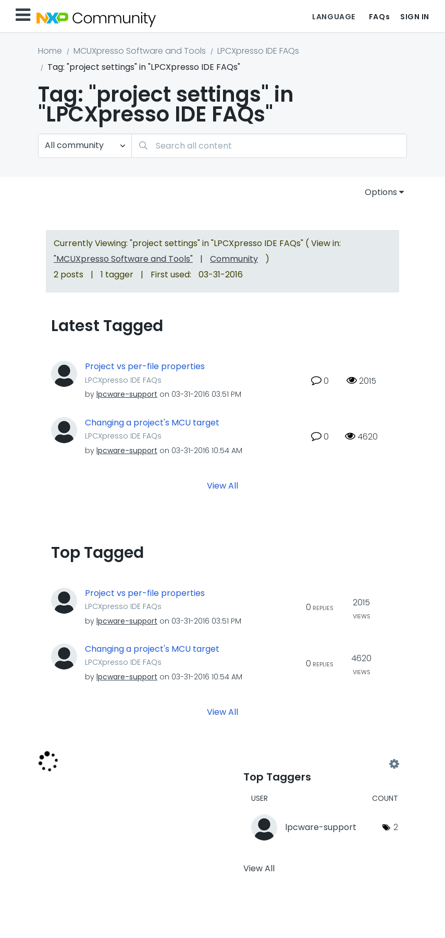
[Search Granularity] (85, 145)
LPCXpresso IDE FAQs (258, 51)
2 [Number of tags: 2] (395, 827)
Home (50, 51)
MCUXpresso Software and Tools (139, 51)
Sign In (414, 16)
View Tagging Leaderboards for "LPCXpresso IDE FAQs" (318, 763)
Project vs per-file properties (145, 366)
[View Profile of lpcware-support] (126, 394)
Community (234, 259)
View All (222, 485)
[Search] (269, 145)
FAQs (379, 16)
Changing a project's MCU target (152, 423)
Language (333, 16)
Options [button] (381, 192)
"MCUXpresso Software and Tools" (123, 259)
